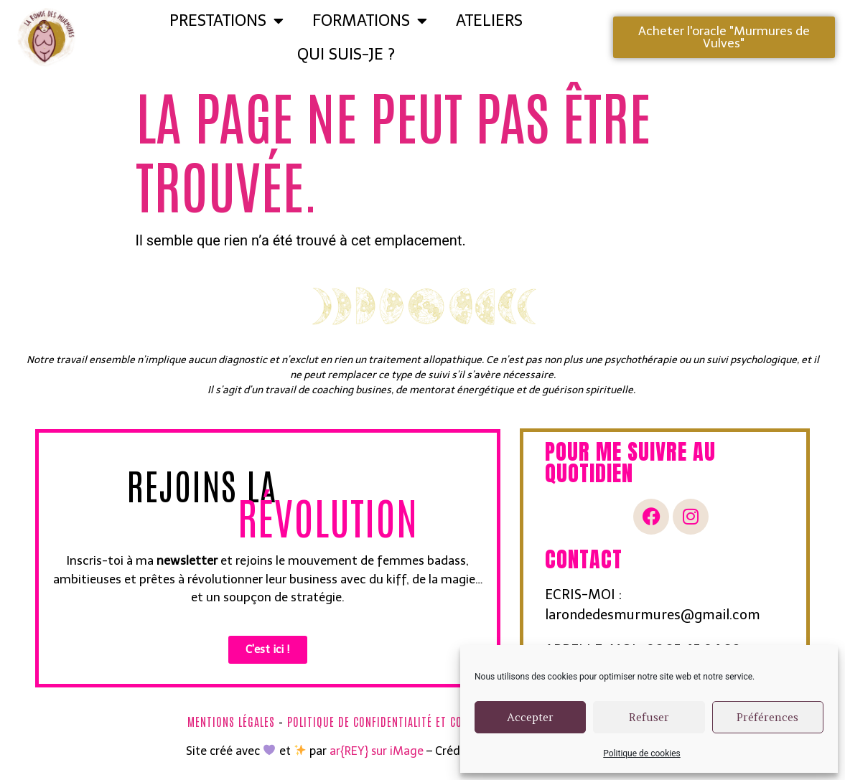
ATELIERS (489, 20)
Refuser (649, 717)
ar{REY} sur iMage (377, 751)
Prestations (226, 21)
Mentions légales (231, 721)
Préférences (767, 717)
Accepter (530, 717)
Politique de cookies (641, 753)
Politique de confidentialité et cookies (388, 721)
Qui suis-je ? (346, 54)
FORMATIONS (369, 21)
